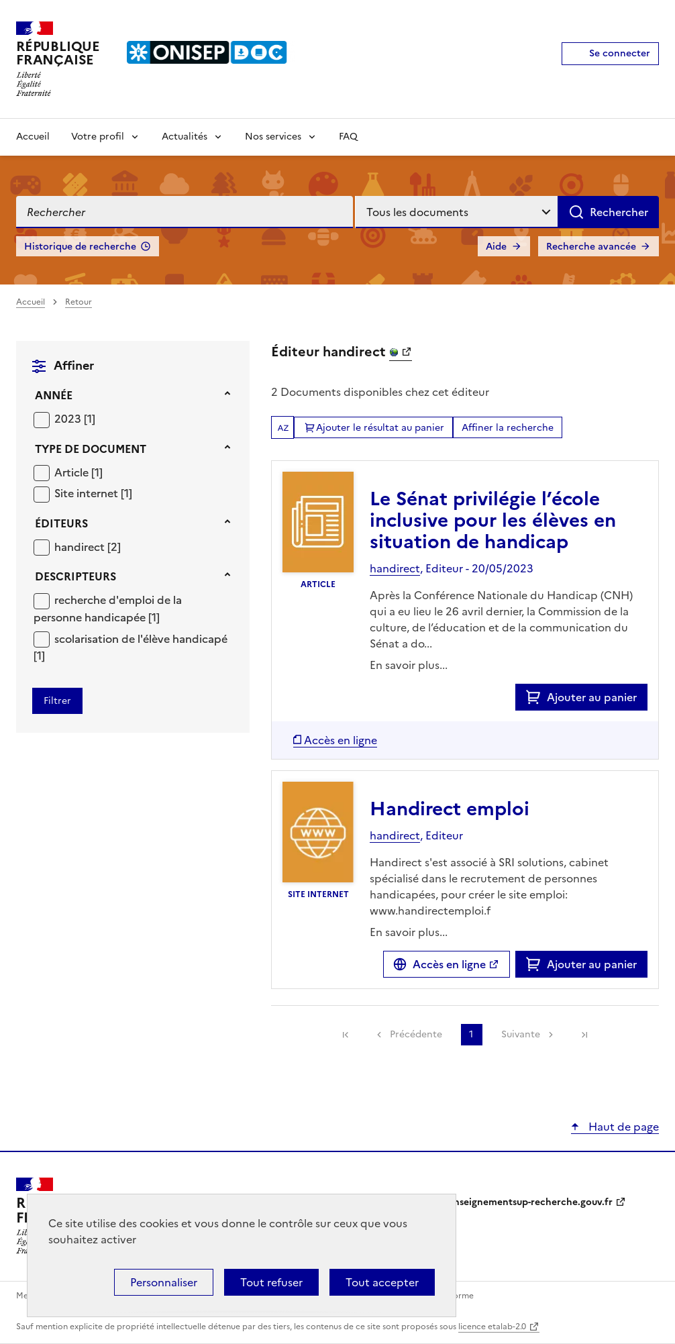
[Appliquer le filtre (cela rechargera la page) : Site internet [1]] (93, 493)
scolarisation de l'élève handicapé (140, 639)
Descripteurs (75, 576)
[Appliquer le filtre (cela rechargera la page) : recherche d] (108, 608)
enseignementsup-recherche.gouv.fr (530, 1202)
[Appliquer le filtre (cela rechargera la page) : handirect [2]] (87, 546)
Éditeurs (61, 523)
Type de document (90, 449)
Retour (78, 302)
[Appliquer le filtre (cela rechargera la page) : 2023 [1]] (74, 418)
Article (72, 472)
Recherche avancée (591, 247)
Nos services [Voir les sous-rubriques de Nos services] (273, 137)
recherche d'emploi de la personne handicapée (108, 608)
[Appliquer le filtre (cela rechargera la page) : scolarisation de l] (130, 647)
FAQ (348, 137)
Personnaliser (163, 1282)
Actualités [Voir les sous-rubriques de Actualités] (184, 137)
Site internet (87, 493)
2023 (69, 419)
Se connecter (619, 53)
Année (53, 395)
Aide (496, 247)
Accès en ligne (449, 964)
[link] (345, 1034)
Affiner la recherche (508, 428)
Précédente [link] (416, 1034)
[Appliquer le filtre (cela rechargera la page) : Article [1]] (78, 472)
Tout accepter (382, 1282)
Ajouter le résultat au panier (380, 428)
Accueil (33, 137)
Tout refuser (271, 1282)
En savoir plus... (409, 665)
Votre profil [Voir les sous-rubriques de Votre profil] (97, 137)
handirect (80, 547)
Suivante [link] (520, 1034)
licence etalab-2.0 (492, 1327)
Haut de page (622, 1127)
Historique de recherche (80, 247)
